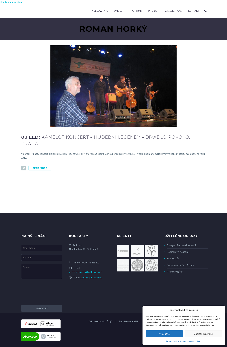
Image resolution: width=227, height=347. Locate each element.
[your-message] (41, 271)
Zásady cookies (172, 341)
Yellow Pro (100, 10)
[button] (23, 168)
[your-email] (41, 257)
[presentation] (45, 292)
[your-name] (41, 248)
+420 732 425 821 (90, 262)
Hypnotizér (173, 258)
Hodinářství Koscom (178, 251)
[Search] (205, 11)
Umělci (118, 10)
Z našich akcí (173, 10)
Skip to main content (11, 1)
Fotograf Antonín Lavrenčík (181, 245)
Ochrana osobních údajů (190, 341)
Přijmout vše (164, 333)
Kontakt (193, 10)
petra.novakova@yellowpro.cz (85, 272)
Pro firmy (135, 10)
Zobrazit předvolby (203, 333)
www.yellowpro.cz (92, 277)
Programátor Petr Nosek (180, 265)
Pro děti (153, 10)
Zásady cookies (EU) (128, 321)
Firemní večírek (175, 271)
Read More (40, 168)
